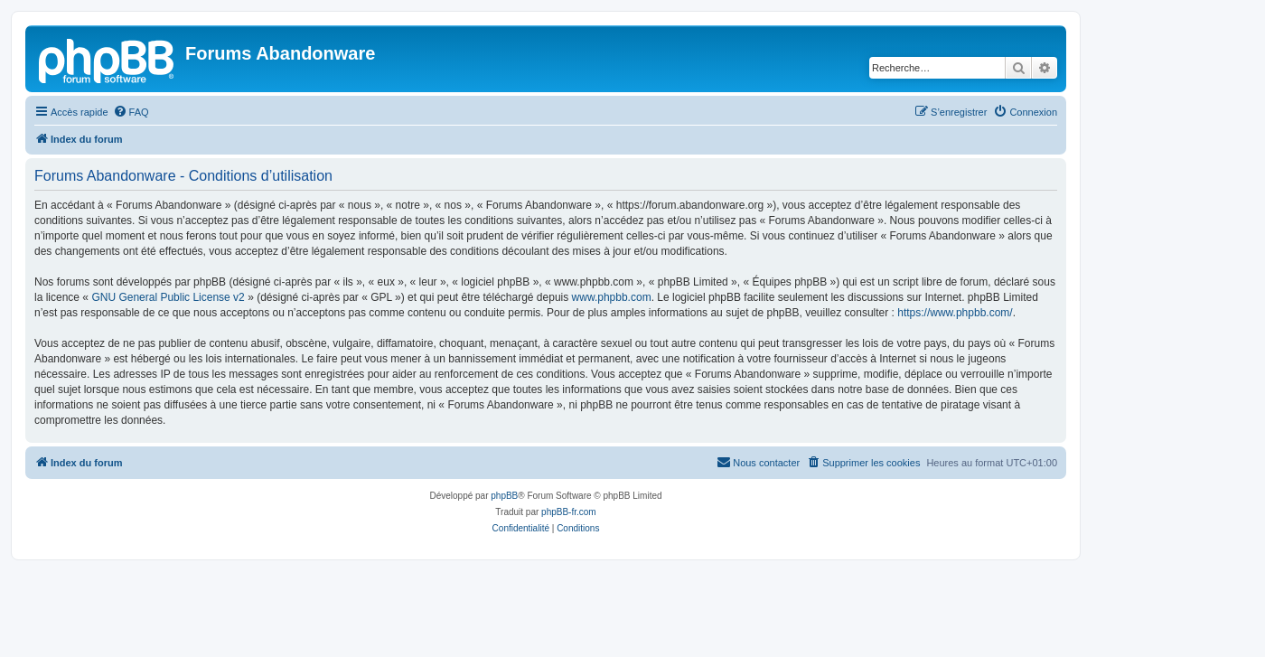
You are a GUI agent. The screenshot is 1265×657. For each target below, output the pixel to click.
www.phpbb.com (611, 297)
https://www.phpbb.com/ (954, 312)
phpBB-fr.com (568, 512)
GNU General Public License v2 (167, 297)
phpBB (504, 496)
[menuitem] (131, 112)
